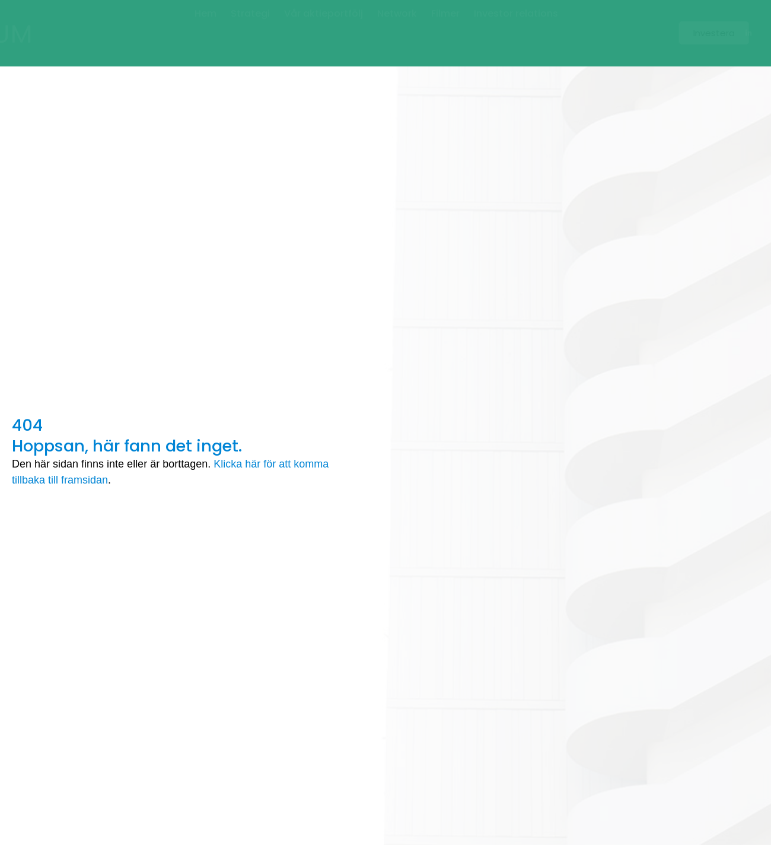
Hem (205, 27)
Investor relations (516, 27)
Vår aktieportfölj (323, 27)
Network (397, 27)
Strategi (250, 27)
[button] (710, 32)
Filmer (445, 27)
